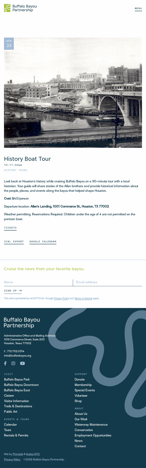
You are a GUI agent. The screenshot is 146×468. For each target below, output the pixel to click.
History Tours (15, 170)
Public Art (10, 411)
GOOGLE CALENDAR (42, 241)
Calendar (10, 424)
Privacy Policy (61, 298)
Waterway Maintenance (91, 424)
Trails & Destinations (18, 406)
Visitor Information (16, 401)
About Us (81, 414)
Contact (80, 446)
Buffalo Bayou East (17, 390)
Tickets (10, 228)
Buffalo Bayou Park (17, 379)
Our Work (81, 419)
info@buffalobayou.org (17, 356)
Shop (78, 401)
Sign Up (10, 290)
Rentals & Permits (16, 435)
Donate (80, 379)
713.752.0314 (15, 351)
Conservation (84, 430)
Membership (83, 385)
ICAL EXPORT (14, 241)
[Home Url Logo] (20, 8)
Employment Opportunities (93, 435)
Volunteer (81, 395)
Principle (18, 454)
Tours (7, 430)
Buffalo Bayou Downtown (21, 385)
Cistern (9, 395)
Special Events (85, 390)
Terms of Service (83, 298)
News (79, 441)
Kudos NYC (33, 454)
